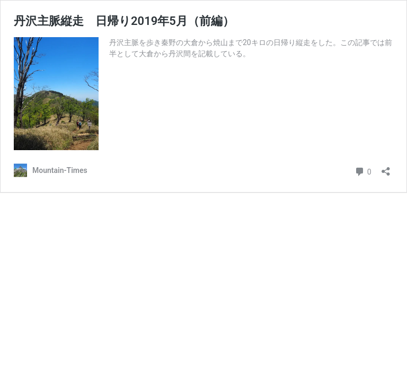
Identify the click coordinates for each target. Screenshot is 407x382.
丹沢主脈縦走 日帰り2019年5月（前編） (124, 21)
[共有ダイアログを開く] (385, 168)
